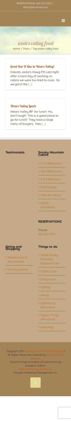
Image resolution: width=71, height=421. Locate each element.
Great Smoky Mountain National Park (49, 259)
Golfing (45, 287)
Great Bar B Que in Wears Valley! (32, 66)
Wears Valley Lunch (23, 106)
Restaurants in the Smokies (17, 259)
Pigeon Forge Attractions (49, 317)
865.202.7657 (47, 234)
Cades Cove (48, 271)
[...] (30, 84)
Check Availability (47, 205)
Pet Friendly (48, 187)
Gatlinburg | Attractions (48, 305)
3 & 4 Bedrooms (51, 171)
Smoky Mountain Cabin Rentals (44, 351)
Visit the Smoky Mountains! (35, 369)
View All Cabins (50, 195)
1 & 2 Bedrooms (51, 163)
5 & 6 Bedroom (50, 179)
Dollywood (47, 279)
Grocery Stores (18, 269)
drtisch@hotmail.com (35, 7)
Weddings (47, 327)
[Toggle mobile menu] (63, 21)
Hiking (44, 295)
